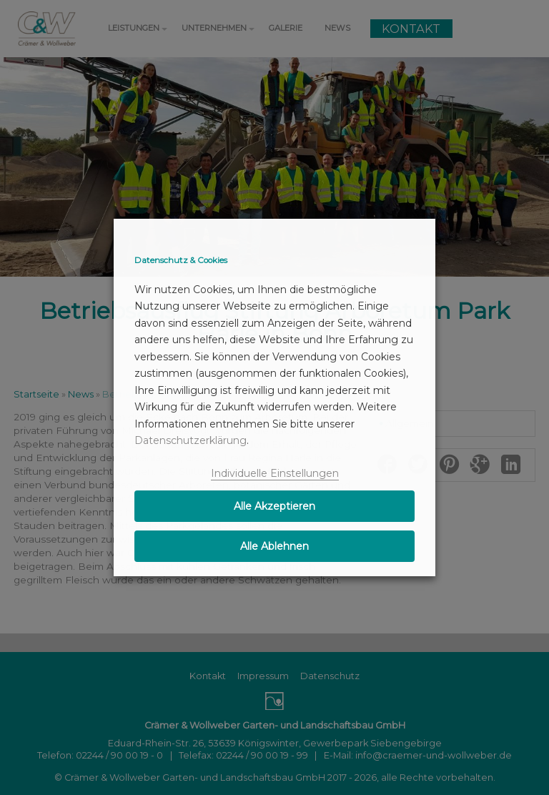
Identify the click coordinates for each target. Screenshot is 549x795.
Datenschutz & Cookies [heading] (180, 260)
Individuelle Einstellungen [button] (275, 473)
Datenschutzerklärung (190, 440)
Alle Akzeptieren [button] (274, 506)
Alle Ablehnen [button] (274, 546)
